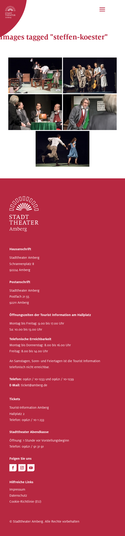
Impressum (17, 489)
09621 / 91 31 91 (33, 446)
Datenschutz (18, 496)
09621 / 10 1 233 (33, 420)
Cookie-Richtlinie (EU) (25, 502)
